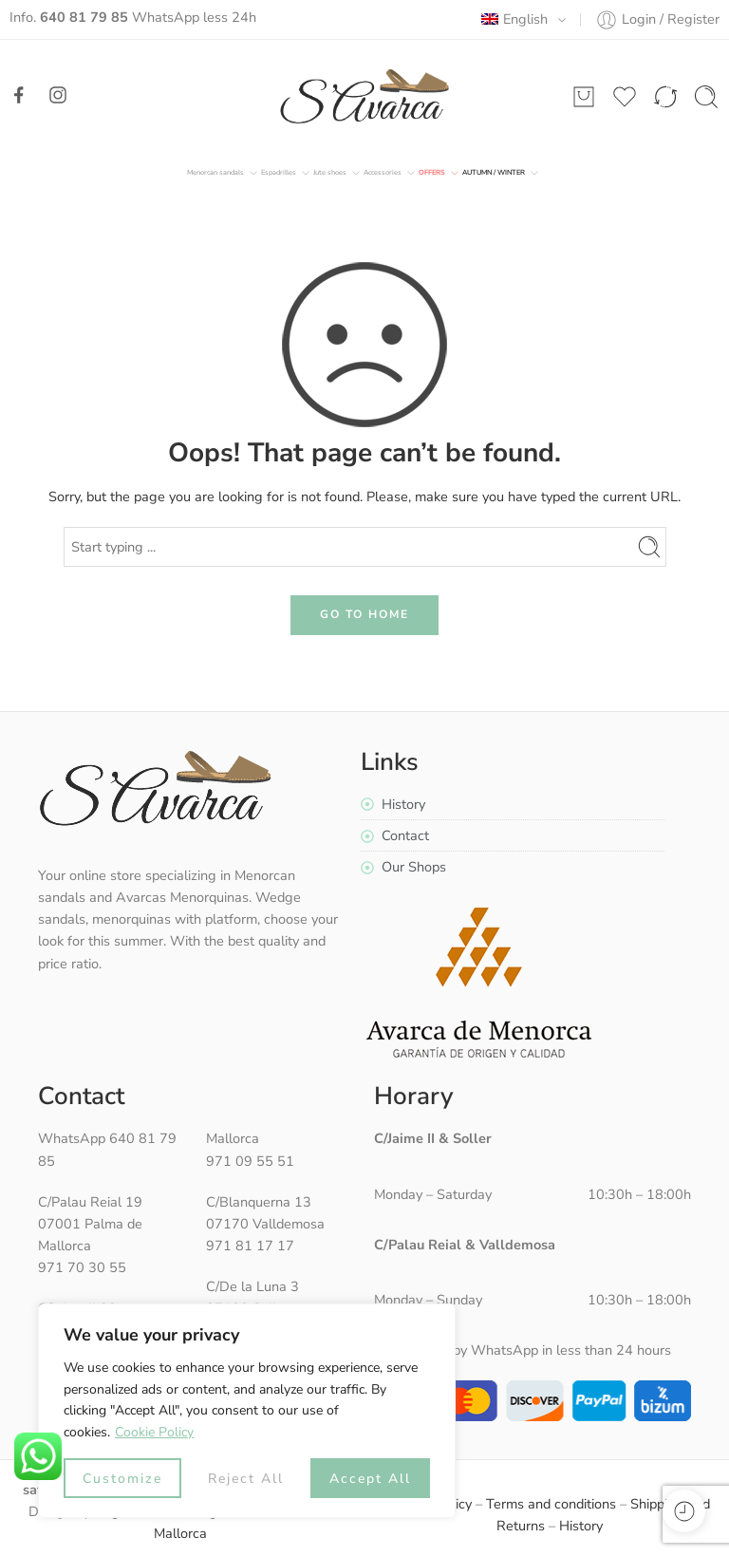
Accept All (370, 1479)
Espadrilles (278, 172)
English (514, 18)
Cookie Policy (154, 1432)
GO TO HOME (364, 614)
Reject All (246, 1479)
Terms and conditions (551, 1503)
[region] (247, 1410)
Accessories (383, 172)
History (581, 1525)
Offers (432, 172)
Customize (122, 1479)
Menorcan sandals (215, 172)
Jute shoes (329, 172)
